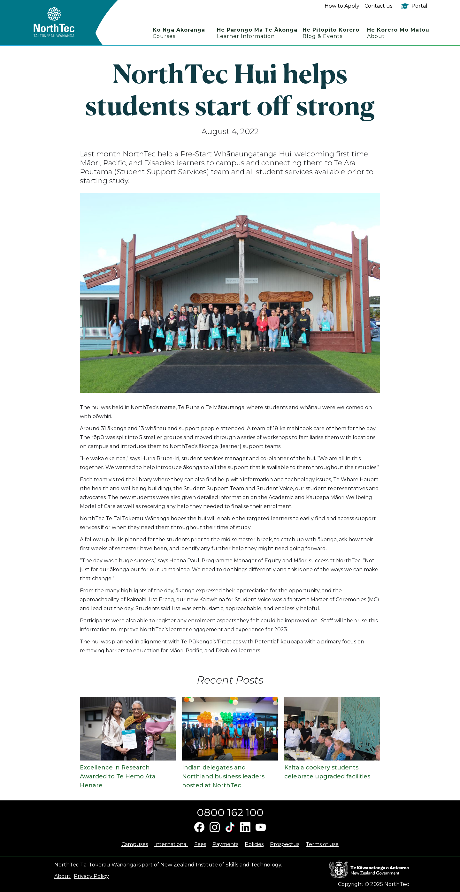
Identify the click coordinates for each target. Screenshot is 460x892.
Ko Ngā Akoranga (179, 33)
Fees (200, 844)
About (62, 876)
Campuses (134, 844)
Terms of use (322, 844)
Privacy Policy (91, 876)
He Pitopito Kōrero (331, 33)
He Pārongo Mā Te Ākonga (257, 33)
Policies (254, 844)
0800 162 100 (230, 812)
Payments (225, 844)
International (171, 844)
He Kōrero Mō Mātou (398, 33)
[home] (65, 22)
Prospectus (284, 844)
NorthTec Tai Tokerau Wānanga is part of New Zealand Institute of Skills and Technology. (168, 865)
